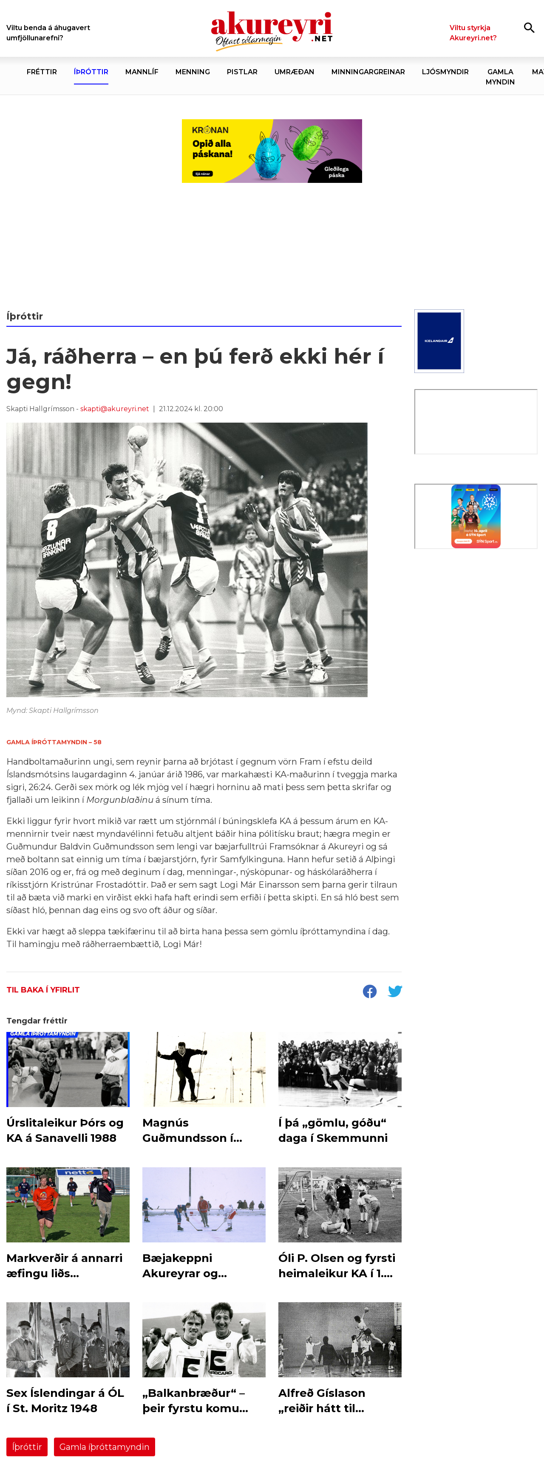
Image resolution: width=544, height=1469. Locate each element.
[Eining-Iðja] (476, 624)
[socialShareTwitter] (395, 992)
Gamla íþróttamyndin (105, 1447)
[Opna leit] (529, 27)
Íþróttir (27, 1447)
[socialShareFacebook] (369, 992)
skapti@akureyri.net (114, 409)
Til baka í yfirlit (43, 990)
